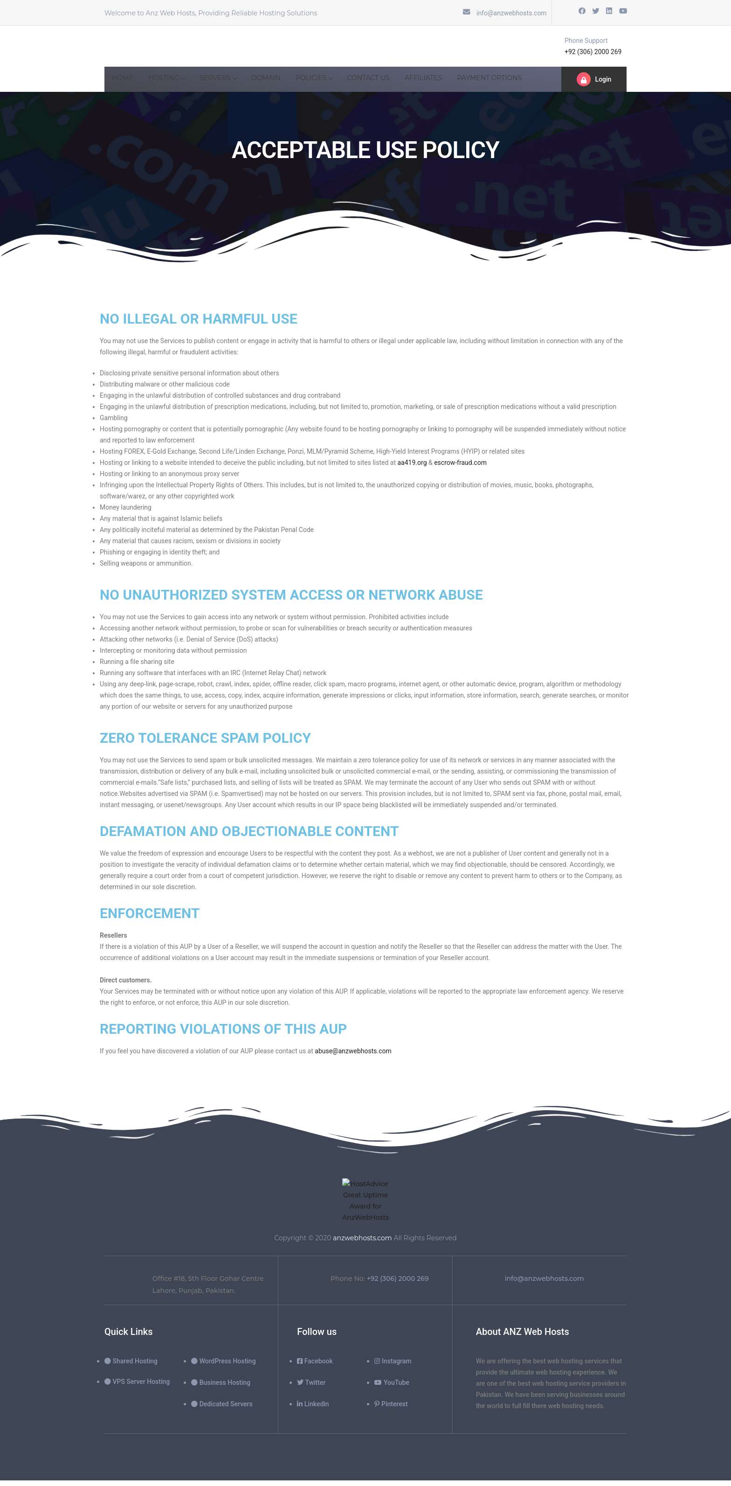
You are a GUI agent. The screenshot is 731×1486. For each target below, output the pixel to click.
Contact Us (387, 80)
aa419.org (412, 463)
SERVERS (227, 80)
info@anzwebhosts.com (511, 13)
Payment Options (516, 80)
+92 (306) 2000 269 (593, 52)
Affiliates (446, 80)
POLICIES (330, 80)
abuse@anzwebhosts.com (353, 1060)
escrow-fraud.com (460, 463)
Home (124, 80)
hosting (172, 80)
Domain (278, 80)
